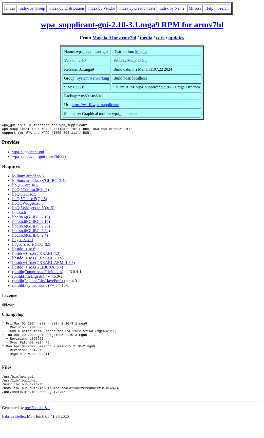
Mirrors (195, 8)
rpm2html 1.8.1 (37, 423)
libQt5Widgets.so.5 (28, 205)
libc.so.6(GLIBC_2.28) (31, 228)
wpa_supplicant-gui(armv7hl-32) (39, 159)
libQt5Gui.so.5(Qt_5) (29, 201)
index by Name (172, 8)
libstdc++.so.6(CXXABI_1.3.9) (38, 260)
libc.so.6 (19, 215)
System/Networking (93, 78)
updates (176, 37)
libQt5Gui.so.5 (24, 196)
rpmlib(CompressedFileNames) (37, 274)
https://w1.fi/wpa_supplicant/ (95, 105)
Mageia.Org (137, 60)
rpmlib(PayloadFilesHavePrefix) (38, 283)
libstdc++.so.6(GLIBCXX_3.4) (37, 269)
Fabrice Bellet (13, 431)
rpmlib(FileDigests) (28, 278)
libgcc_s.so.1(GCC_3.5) (31, 246)
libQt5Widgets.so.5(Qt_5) (33, 210)
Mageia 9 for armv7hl (114, 37)
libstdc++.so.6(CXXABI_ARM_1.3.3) (43, 265)
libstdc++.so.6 (23, 251)
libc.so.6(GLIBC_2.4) (30, 237)
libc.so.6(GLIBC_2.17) (31, 224)
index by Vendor (101, 8)
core (160, 37)
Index (10, 8)
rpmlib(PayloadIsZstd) (30, 287)
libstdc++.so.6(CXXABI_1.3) (36, 256)
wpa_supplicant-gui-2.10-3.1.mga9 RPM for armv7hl (132, 24)
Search (223, 8)
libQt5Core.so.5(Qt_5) (30, 192)
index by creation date (137, 8)
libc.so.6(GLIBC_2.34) (31, 233)
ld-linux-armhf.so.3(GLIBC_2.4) (39, 183)
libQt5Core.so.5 (25, 187)
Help (209, 8)
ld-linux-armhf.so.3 (28, 178)
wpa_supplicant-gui (28, 154)
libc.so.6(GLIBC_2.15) (31, 219)
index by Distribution (66, 8)
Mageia (141, 51)
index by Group (32, 8)
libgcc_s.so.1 (22, 242)
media (146, 37)
